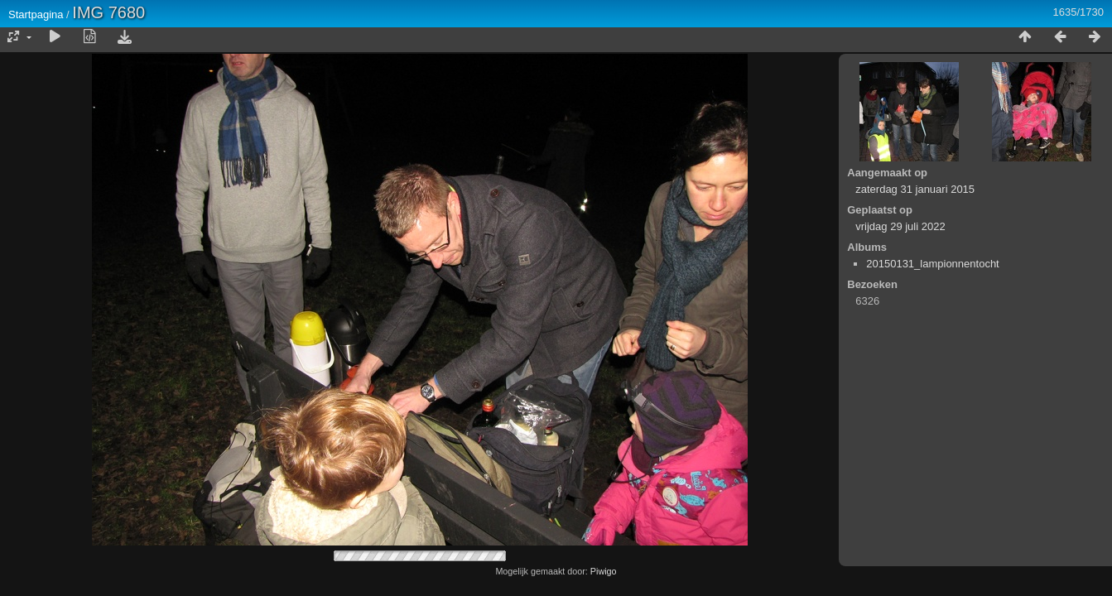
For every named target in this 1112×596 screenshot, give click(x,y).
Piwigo (603, 571)
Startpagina (36, 14)
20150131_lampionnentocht (932, 263)
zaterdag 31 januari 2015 (915, 189)
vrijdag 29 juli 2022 (900, 226)
